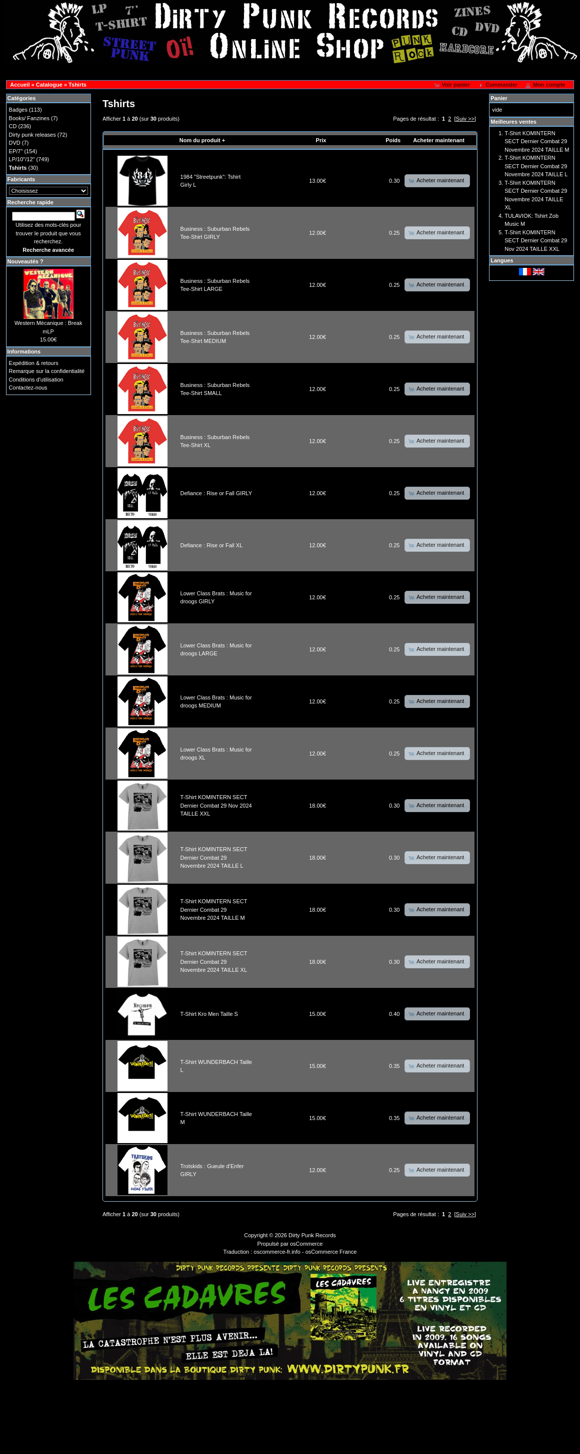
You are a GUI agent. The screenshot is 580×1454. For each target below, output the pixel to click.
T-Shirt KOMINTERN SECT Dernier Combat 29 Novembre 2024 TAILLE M (214, 909)
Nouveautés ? (26, 261)
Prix (321, 140)
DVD (14, 143)
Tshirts (77, 85)
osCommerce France (331, 1252)
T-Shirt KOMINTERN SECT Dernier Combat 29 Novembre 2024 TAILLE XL (214, 961)
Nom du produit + (202, 140)
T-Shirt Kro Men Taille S (209, 1014)
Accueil (20, 85)
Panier (499, 98)
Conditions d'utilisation (36, 380)
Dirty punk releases (32, 135)
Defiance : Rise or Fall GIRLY (216, 493)
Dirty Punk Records (312, 1235)
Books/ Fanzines (29, 118)
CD (13, 126)
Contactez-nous (28, 388)
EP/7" (16, 151)
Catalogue (49, 85)
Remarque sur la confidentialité (47, 371)
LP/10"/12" (22, 159)
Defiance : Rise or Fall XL (211, 545)
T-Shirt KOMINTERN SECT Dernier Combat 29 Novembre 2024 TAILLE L (214, 857)
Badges (18, 110)
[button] (453, 85)
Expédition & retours (33, 363)
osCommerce (306, 1244)
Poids (393, 140)
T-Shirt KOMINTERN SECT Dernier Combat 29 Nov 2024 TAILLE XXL (216, 805)
